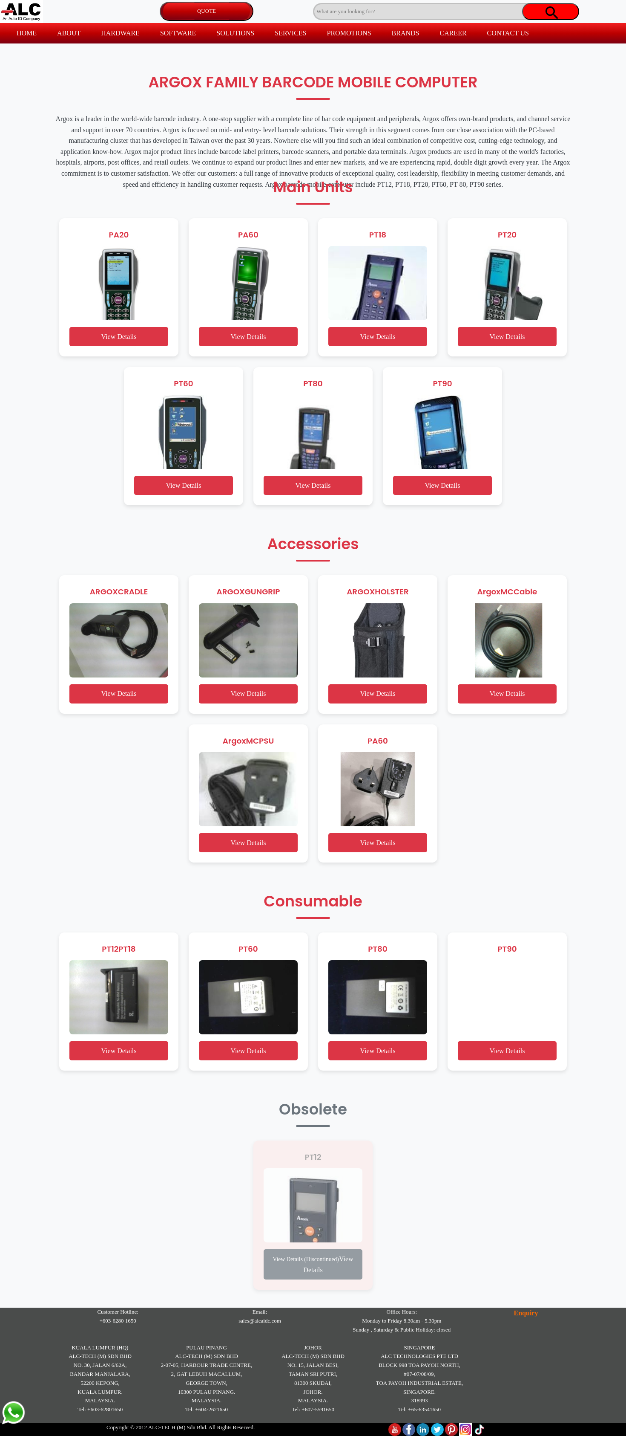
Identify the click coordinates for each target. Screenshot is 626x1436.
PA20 (119, 234)
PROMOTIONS (349, 33)
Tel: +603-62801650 (100, 1409)
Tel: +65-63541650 (419, 1409)
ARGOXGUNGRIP (248, 591)
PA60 (248, 234)
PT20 (507, 234)
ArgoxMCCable (507, 591)
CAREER (452, 33)
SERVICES (290, 33)
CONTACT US (508, 33)
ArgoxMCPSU (248, 740)
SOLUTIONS (235, 33)
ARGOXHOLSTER (378, 591)
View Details (118, 336)
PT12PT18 (118, 949)
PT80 (313, 383)
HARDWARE (120, 33)
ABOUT (68, 33)
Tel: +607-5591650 (313, 1409)
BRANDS (405, 33)
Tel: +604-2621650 (206, 1409)
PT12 (312, 1157)
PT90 (442, 383)
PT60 (183, 383)
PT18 (377, 234)
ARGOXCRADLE (119, 591)
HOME (27, 33)
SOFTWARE (178, 33)
